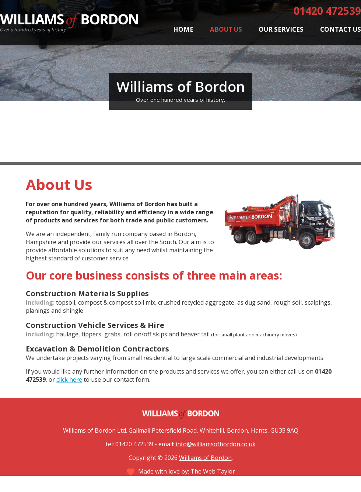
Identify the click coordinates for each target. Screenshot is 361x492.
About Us (226, 29)
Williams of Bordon (205, 458)
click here (69, 379)
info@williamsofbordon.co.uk (216, 444)
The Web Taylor (212, 471)
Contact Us (340, 29)
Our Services (281, 29)
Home (183, 29)
